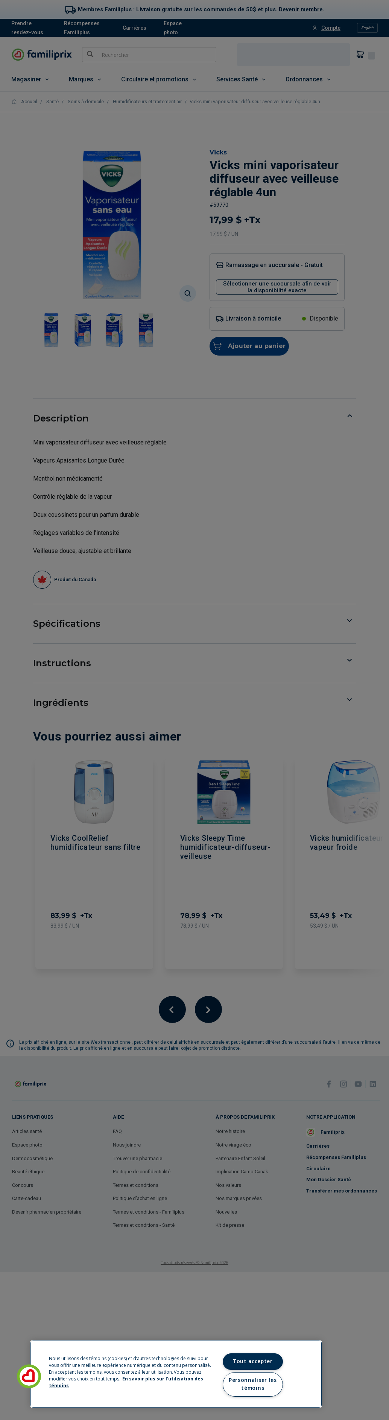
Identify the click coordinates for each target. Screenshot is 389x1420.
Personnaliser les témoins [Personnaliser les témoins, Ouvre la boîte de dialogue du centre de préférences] (253, 1384)
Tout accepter (253, 1361)
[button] (29, 1376)
